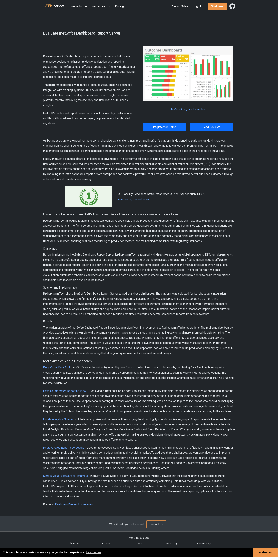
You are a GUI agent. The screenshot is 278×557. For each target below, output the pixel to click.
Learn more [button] (93, 552)
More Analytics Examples (188, 109)
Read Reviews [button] (211, 127)
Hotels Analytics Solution (58, 419)
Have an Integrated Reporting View (64, 391)
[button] (79, 6)
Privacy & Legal (204, 543)
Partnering (171, 543)
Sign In (198, 6)
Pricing (119, 6)
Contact (106, 543)
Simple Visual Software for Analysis (65, 476)
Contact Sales (179, 6)
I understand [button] (265, 552)
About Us (74, 543)
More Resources (139, 537)
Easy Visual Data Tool (56, 367)
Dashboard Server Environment (74, 504)
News (139, 543)
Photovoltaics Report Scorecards (63, 447)
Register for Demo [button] (164, 127)
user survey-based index (133, 199)
